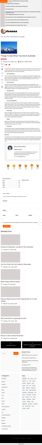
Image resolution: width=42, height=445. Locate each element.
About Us (16, 438)
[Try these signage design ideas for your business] (2, 14)
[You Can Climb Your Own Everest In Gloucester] (10, 257)
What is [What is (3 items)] (28, 408)
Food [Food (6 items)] (27, 385)
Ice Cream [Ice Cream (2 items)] (34, 394)
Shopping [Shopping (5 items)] (28, 401)
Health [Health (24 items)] (23, 387)
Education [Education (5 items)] (28, 383)
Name (4, 215)
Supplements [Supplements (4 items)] (24, 403)
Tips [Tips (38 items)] (23, 406)
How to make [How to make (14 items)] (28, 394)
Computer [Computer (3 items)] (24, 383)
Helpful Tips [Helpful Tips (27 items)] (33, 387)
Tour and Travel (5, 428)
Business (3, 381)
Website (30, 215)
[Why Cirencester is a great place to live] (10, 311)
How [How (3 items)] (35, 392)
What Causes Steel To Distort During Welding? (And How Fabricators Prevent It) (20, 17)
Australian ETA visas (34, 136)
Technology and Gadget (6, 426)
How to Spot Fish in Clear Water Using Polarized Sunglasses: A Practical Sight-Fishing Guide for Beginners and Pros (22, 12)
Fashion (3, 392)
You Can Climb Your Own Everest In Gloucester (16, 264)
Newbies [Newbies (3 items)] (23, 399)
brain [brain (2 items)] (35, 378)
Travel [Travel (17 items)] (33, 406)
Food (3, 395)
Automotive (4, 378)
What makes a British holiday (10, 282)
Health (3, 403)
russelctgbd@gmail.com (20, 156)
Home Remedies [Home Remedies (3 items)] (30, 392)
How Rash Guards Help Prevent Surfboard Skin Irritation (16, 25)
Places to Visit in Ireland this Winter (12, 336)
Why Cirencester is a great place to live (13, 318)
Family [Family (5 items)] (33, 383)
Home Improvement (5, 406)
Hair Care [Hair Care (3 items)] (33, 385)
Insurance (3, 409)
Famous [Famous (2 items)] (23, 385)
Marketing (4, 417)
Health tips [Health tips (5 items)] (28, 387)
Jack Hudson (5, 249)
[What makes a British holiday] (10, 274)
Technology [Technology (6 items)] (35, 403)
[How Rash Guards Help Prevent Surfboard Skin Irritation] (2, 25)
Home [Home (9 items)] (27, 390)
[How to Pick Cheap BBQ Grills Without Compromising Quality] (2, 23)
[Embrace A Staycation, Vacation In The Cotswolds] (10, 239)
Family (3, 389)
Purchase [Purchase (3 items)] (24, 401)
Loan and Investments (6, 414)
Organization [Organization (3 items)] (29, 399)
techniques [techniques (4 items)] (30, 403)
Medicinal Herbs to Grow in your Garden (29, 355)
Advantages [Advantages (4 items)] (24, 378)
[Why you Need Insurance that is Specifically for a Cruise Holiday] (10, 291)
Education (4, 384)
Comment (5, 200)
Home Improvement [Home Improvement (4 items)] (32, 390)
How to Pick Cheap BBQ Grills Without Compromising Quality (17, 22)
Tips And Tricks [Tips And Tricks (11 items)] (27, 406)
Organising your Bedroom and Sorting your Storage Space (16, 6)
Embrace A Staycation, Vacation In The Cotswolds (17, 247)
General (3, 401)
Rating (4, 210)
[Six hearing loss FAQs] (2, 9)
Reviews (3, 420)
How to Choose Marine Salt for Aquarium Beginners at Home (16, 19)
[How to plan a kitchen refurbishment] (2, 4)
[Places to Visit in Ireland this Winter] (10, 328)
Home (12, 438)
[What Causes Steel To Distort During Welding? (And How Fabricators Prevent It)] (2, 17)
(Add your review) (25, 180)
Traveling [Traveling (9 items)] (23, 408)
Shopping (3, 423)
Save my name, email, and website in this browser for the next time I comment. (21, 222)
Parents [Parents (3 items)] (33, 399)
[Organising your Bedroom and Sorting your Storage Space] (2, 6)
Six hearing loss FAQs (9, 9)
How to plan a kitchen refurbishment (12, 3)
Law (2, 412)
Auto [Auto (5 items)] (28, 378)
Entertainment (4, 387)
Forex (3, 398)
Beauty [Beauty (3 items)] (32, 378)
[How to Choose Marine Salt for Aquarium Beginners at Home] (2, 20)
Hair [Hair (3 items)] (30, 385)
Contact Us (28, 438)
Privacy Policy (22, 438)
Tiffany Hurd (5, 61)
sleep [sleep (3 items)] (32, 401)
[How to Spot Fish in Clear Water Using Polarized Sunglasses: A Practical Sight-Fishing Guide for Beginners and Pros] (2, 12)
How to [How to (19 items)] (23, 394)
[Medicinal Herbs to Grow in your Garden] (10, 1)
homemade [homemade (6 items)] (24, 392)
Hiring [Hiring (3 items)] (23, 390)
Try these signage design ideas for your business (14, 14)
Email (17, 215)
